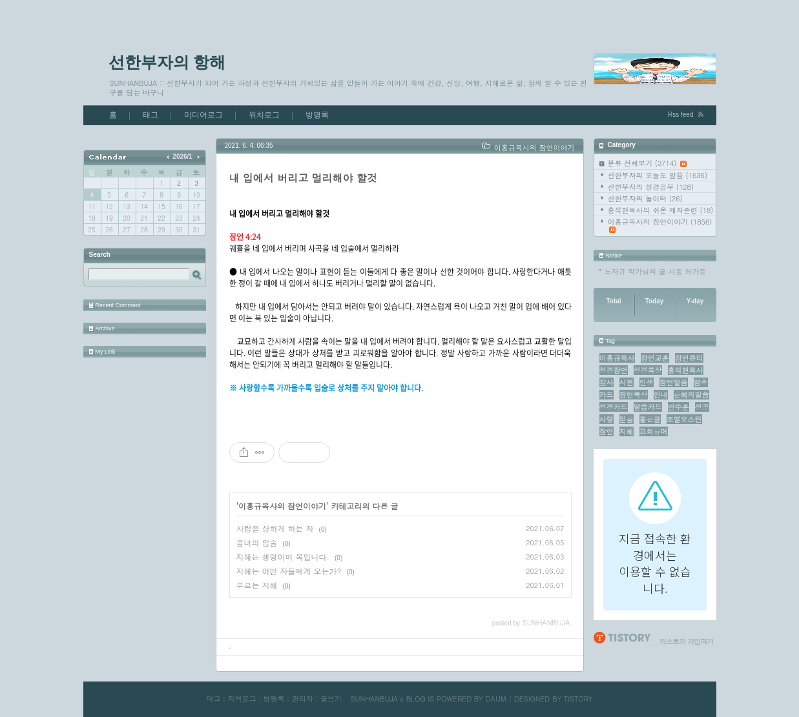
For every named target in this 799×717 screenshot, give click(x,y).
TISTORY (578, 698)
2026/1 (182, 156)
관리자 (302, 698)
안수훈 (678, 407)
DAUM (496, 698)
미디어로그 (203, 114)
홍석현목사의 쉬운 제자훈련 (661, 210)
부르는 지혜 (257, 585)
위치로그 (264, 114)
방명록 (317, 114)
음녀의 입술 (257, 542)
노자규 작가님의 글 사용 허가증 (656, 271)
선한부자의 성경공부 (651, 187)
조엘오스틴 (684, 419)
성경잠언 (613, 370)
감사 (606, 382)
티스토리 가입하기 (687, 641)
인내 (661, 394)
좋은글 (650, 419)
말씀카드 (648, 407)
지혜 (626, 431)
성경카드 (613, 407)
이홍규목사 (617, 358)
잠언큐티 (689, 358)
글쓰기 (331, 698)
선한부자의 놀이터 (645, 198)
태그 (150, 114)
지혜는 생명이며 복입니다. (283, 556)
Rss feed (680, 114)
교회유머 (653, 431)
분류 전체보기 (647, 163)
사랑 (606, 419)
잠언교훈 (655, 358)
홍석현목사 (685, 370)
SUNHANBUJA (374, 698)
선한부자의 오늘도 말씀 (658, 175)
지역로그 (241, 698)
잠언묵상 (633, 394)
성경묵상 (648, 370)
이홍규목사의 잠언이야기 (660, 225)
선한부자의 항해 (167, 62)
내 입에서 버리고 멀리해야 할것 (303, 177)
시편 (626, 382)
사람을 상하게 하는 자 (275, 528)
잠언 (606, 431)
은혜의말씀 (691, 394)
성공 (702, 407)
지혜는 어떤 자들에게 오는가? (289, 570)
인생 (646, 382)
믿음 (626, 419)
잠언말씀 (673, 382)
